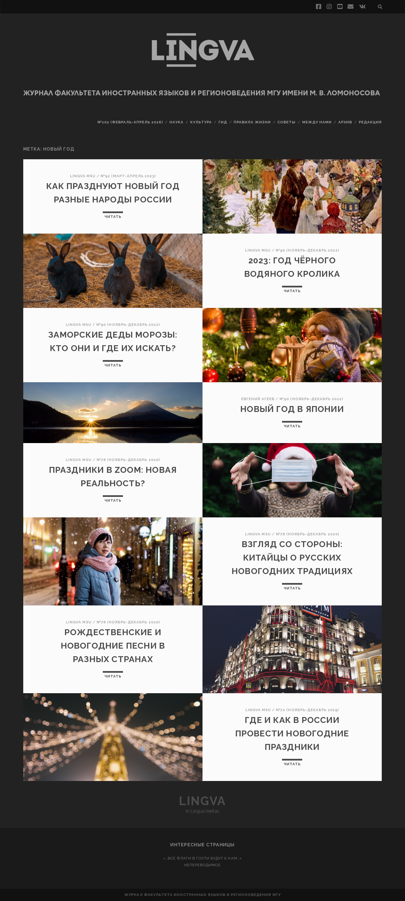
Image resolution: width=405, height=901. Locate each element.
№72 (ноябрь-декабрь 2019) (307, 710)
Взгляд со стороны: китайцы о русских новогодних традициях (292, 557)
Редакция (370, 122)
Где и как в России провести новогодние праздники (292, 733)
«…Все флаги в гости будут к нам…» (202, 858)
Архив (345, 122)
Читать (112, 217)
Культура (201, 122)
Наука (176, 122)
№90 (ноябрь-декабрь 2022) (307, 250)
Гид (222, 122)
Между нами (317, 122)
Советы (286, 122)
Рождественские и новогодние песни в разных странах (113, 645)
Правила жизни (252, 122)
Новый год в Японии (292, 409)
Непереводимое (202, 865)
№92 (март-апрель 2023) (128, 176)
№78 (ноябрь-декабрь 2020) (128, 460)
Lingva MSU (83, 176)
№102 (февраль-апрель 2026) (130, 122)
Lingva (202, 801)
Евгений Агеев (258, 399)
